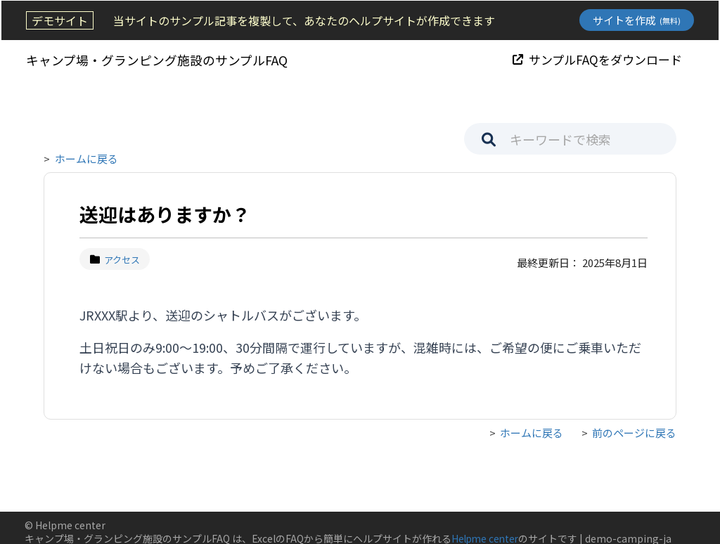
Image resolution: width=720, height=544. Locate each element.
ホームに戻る (86, 158)
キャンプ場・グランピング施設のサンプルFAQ (155, 59)
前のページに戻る (634, 432)
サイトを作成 (638, 20)
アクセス (115, 259)
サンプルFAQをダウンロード (598, 58)
